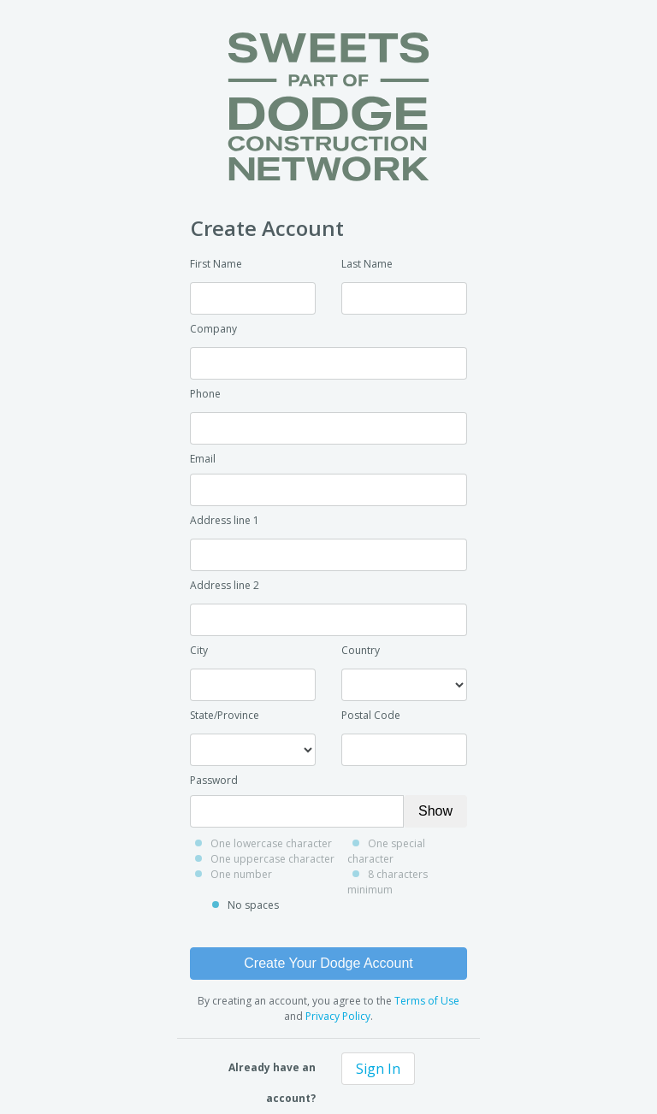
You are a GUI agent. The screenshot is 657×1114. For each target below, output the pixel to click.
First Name (216, 263)
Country (360, 650)
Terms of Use (426, 1000)
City (199, 650)
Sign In (378, 1068)
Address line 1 (224, 520)
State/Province (224, 715)
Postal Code (370, 715)
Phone (205, 393)
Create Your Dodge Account (328, 963)
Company (213, 328)
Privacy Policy (337, 1016)
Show (435, 811)
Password (214, 780)
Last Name (367, 263)
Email (203, 458)
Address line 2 (224, 585)
